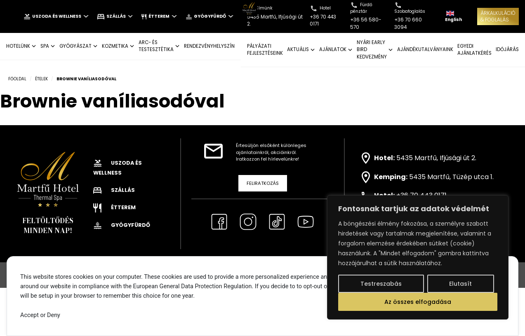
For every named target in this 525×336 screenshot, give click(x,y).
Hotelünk (18, 46)
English (453, 17)
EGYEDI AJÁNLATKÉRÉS (474, 49)
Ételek (41, 79)
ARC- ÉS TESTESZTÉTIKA (156, 46)
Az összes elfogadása (417, 302)
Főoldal (17, 79)
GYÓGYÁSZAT (75, 46)
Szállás (115, 16)
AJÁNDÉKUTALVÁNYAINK (425, 49)
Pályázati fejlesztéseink (265, 49)
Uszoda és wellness (56, 16)
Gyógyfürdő (209, 16)
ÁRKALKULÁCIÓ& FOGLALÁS (498, 16)
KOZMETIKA (115, 46)
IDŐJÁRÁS (507, 49)
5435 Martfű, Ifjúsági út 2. (436, 158)
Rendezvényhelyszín (209, 46)
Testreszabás (381, 284)
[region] (418, 257)
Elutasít (460, 284)
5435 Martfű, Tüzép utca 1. (451, 177)
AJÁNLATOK (332, 49)
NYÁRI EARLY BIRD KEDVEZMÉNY (372, 49)
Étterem (159, 16)
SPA (44, 46)
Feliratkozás (263, 183)
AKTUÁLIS (298, 49)
